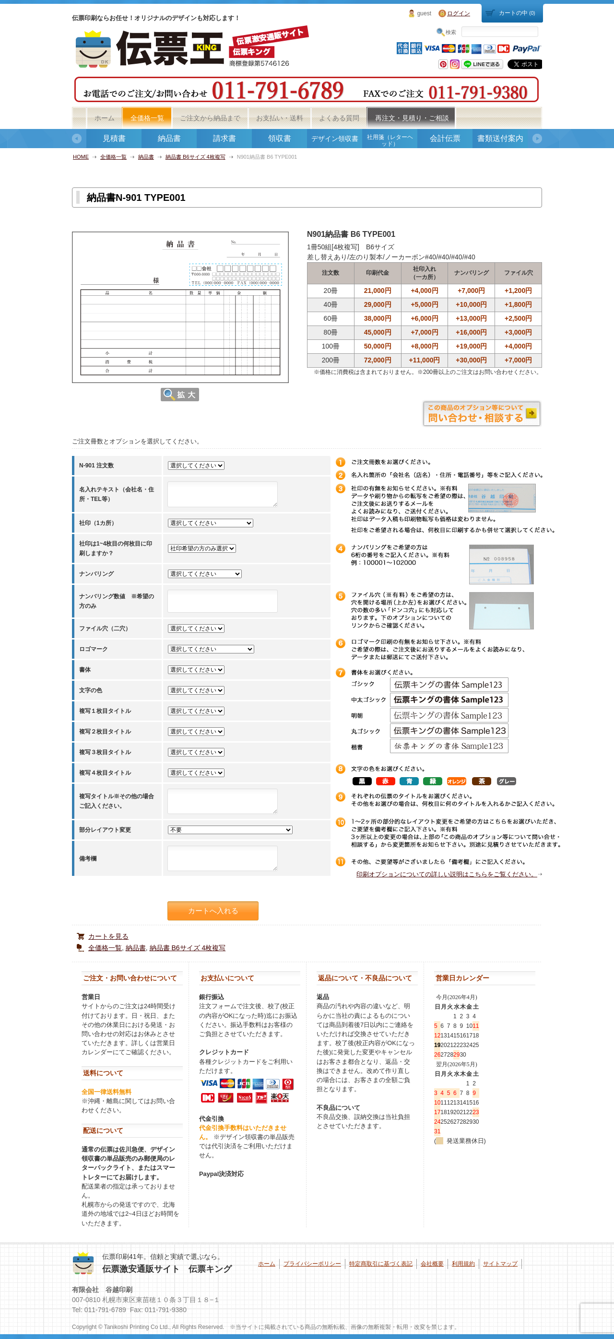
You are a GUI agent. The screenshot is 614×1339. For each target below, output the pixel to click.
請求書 (224, 138)
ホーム (104, 118)
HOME (81, 157)
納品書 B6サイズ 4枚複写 (195, 157)
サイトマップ (500, 1263)
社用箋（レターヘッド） (390, 140)
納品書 (169, 138)
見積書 (114, 138)
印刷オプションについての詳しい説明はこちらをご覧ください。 (446, 874)
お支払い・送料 (279, 118)
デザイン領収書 (334, 138)
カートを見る (108, 936)
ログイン (458, 13)
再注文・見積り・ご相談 (412, 118)
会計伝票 (445, 138)
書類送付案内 (500, 138)
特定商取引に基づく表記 (381, 1263)
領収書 (279, 138)
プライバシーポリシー (312, 1263)
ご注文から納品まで (210, 118)
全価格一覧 (147, 118)
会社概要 (432, 1263)
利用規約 (463, 1263)
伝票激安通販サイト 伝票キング (167, 1269)
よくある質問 (339, 118)
